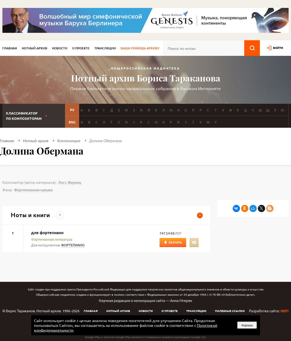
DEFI (284, 310)
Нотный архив (34, 48)
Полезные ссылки (230, 311)
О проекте (80, 48)
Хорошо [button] (247, 325)
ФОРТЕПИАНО (73, 245)
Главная (9, 48)
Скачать (175, 242)
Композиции (68, 140)
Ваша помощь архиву (140, 48)
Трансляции (105, 48)
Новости (59, 48)
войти (278, 48)
